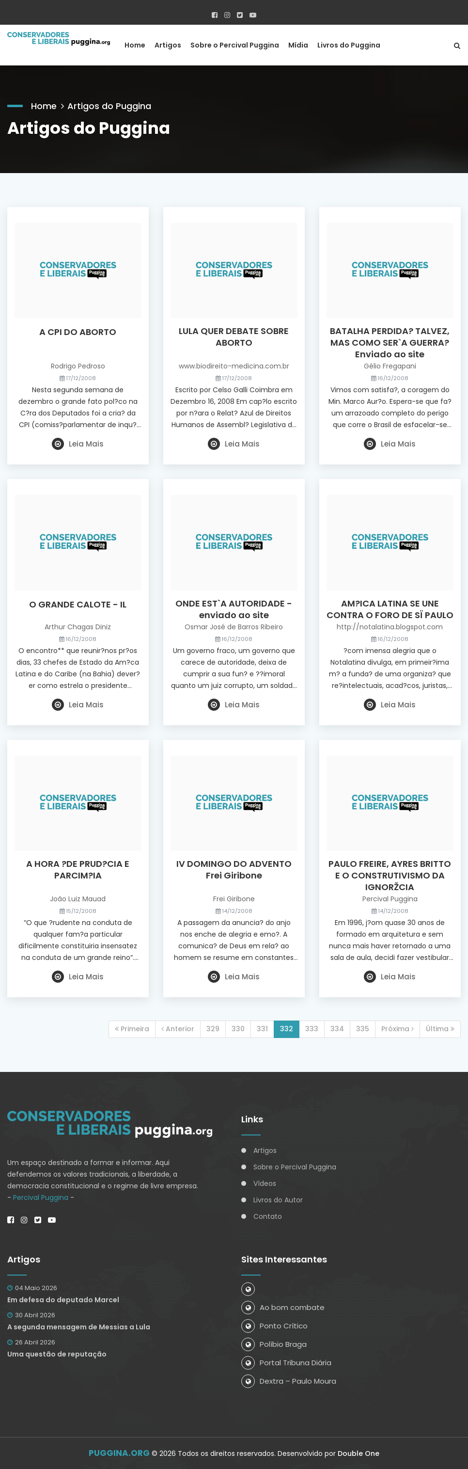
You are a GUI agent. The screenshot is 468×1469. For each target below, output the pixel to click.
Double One (358, 1453)
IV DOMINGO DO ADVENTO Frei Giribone (234, 869)
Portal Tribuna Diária (286, 1362)
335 (362, 1029)
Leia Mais (78, 444)
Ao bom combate (283, 1307)
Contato (267, 1216)
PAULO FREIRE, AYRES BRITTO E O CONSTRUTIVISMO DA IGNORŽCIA (389, 875)
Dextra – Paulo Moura (288, 1381)
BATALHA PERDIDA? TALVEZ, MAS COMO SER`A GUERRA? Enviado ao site (390, 342)
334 (337, 1029)
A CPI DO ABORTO (77, 332)
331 (262, 1029)
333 (311, 1029)
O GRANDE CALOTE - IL (77, 604)
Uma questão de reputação (57, 1354)
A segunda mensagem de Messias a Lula (78, 1327)
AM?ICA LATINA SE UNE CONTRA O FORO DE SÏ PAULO (390, 609)
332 (286, 1029)
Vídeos (264, 1183)
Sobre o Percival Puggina (234, 45)
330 (238, 1029)
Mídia (298, 45)
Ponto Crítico (274, 1326)
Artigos (168, 45)
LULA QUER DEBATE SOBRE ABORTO (234, 337)
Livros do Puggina (348, 45)
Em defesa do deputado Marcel (63, 1300)
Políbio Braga (274, 1344)
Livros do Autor (278, 1200)
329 (212, 1029)
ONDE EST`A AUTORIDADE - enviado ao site (233, 609)
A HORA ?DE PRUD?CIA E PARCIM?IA (77, 869)
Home (135, 45)
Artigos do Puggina (109, 106)
